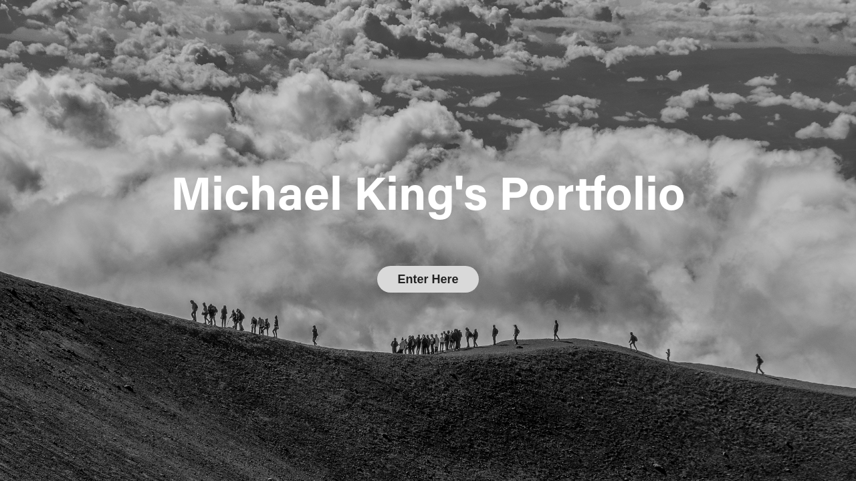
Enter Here (427, 279)
